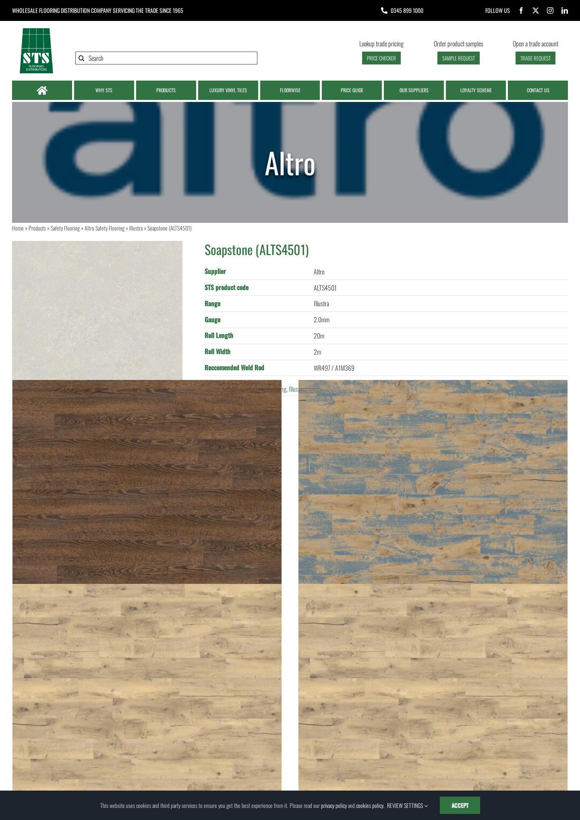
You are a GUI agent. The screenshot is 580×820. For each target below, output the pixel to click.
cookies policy (369, 805)
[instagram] (550, 10)
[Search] (166, 58)
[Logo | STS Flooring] (36, 30)
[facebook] (521, 10)
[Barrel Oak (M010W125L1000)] (147, 515)
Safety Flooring (65, 228)
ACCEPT (460, 805)
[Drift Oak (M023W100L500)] (433, 719)
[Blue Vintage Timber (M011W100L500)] (433, 515)
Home (18, 228)
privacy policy (334, 805)
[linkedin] (564, 10)
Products (37, 228)
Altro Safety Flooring (104, 228)
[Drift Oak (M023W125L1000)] (147, 719)
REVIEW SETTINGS (407, 805)
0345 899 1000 (407, 10)
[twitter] (535, 10)
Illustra (136, 228)
